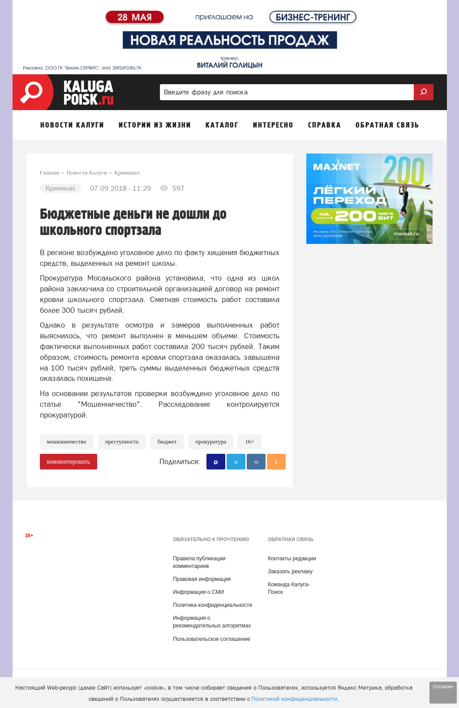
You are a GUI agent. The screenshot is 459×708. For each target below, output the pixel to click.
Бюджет (167, 441)
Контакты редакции (292, 558)
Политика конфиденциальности (212, 605)
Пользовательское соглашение (211, 639)
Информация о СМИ (198, 592)
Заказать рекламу (290, 571)
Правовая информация (202, 579)
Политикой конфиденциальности (294, 698)
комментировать (68, 461)
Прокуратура (211, 441)
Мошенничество (66, 441)
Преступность (122, 441)
